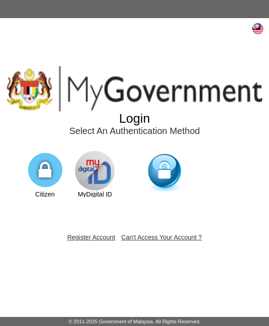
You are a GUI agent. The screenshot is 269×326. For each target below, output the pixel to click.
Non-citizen (165, 179)
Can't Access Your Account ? (161, 237)
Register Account (91, 237)
